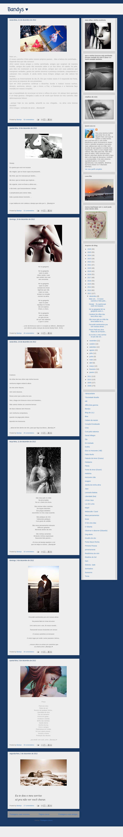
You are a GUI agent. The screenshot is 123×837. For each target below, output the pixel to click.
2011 (89, 376)
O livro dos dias (90, 523)
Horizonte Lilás (90, 477)
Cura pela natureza (92, 432)
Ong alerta (88, 534)
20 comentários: (29, 652)
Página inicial (44, 814)
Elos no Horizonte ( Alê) (93, 451)
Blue (86, 416)
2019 (89, 271)
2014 (89, 287)
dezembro (93, 296)
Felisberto (88, 462)
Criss (87, 428)
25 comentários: (29, 433)
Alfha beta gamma (91, 405)
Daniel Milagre (90, 435)
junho (91, 356)
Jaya (86, 489)
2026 (89, 249)
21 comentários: (29, 211)
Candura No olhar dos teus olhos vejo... (97, 315)
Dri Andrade (89, 443)
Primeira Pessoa (91, 546)
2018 (89, 274)
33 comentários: (29, 745)
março (91, 366)
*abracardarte (90, 393)
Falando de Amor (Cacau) (94, 458)
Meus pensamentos (92, 515)
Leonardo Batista (91, 492)
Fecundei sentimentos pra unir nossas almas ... (98, 325)
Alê (86, 401)
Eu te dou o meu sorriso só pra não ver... (98, 336)
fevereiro (92, 369)
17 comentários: (29, 805)
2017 (89, 277)
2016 (89, 281)
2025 (89, 252)
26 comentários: (29, 333)
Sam (86, 561)
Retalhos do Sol (90, 557)
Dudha (87, 447)
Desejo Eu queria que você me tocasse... (97, 305)
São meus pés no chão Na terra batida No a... (98, 320)
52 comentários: (29, 119)
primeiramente (90, 550)
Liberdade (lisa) (90, 496)
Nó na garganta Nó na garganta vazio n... (97, 310)
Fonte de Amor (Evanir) (93, 470)
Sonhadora (89, 569)
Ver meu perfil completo (93, 169)
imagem (88, 481)
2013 (89, 290)
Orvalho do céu (90, 538)
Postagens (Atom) (46, 820)
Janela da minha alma (93, 485)
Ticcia (87, 576)
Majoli (87, 508)
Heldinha (88, 473)
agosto (92, 350)
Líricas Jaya (89, 500)
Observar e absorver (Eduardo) (96, 531)
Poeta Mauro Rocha (92, 542)
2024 (89, 255)
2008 (89, 386)
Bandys (87, 409)
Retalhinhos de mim (92, 553)
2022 (89, 262)
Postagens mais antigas (68, 814)
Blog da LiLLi (89, 413)
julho (91, 353)
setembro (93, 347)
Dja (86, 439)
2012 (89, 293)
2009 (89, 383)
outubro (92, 344)
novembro (93, 341)
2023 (89, 259)
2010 (89, 379)
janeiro (92, 372)
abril (91, 363)
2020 (89, 268)
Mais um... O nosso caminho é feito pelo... (98, 300)
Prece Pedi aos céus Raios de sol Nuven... (97, 331)
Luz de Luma (89, 504)
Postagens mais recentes (20, 814)
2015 (89, 284)
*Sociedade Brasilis (92, 397)
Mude (87, 519)
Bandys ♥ (18, 9)
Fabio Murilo (89, 454)
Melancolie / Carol (91, 511)
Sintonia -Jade (90, 565)
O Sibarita (88, 527)
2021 (89, 265)
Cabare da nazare (91, 420)
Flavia (87, 466)
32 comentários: (29, 552)
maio (91, 360)
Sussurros (88, 572)
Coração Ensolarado (92, 424)
